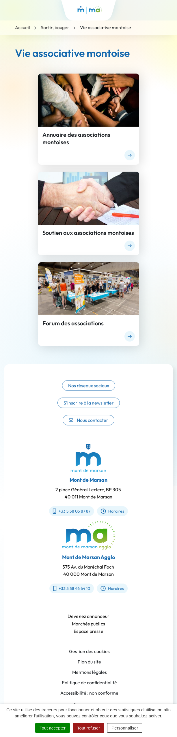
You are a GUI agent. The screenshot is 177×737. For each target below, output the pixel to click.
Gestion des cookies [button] (89, 651)
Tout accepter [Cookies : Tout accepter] (53, 727)
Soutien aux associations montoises (88, 232)
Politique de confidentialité (89, 682)
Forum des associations (73, 323)
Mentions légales (89, 672)
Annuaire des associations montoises (76, 138)
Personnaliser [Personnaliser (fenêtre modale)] (124, 727)
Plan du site (89, 662)
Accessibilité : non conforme (89, 693)
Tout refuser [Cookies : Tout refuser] (88, 727)
